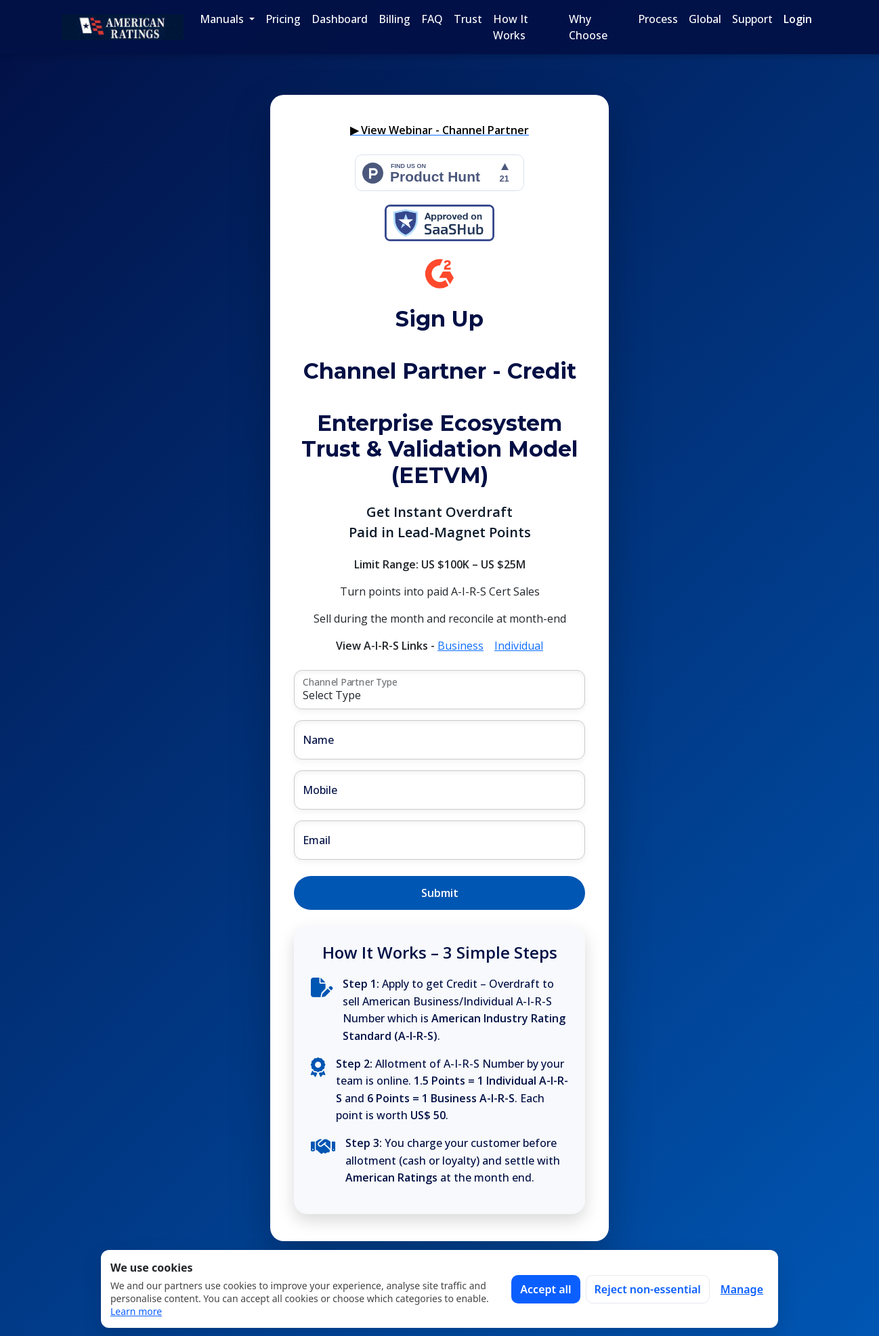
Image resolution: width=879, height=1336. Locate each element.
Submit (439, 892)
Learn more (136, 1311)
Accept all (545, 1289)
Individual (518, 645)
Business (460, 645)
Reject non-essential (648, 1289)
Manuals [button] (223, 19)
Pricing (283, 19)
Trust (468, 19)
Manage (742, 1289)
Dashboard (340, 19)
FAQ (432, 19)
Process (658, 19)
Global (705, 19)
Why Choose (588, 27)
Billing (394, 19)
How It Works (510, 27)
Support (752, 19)
